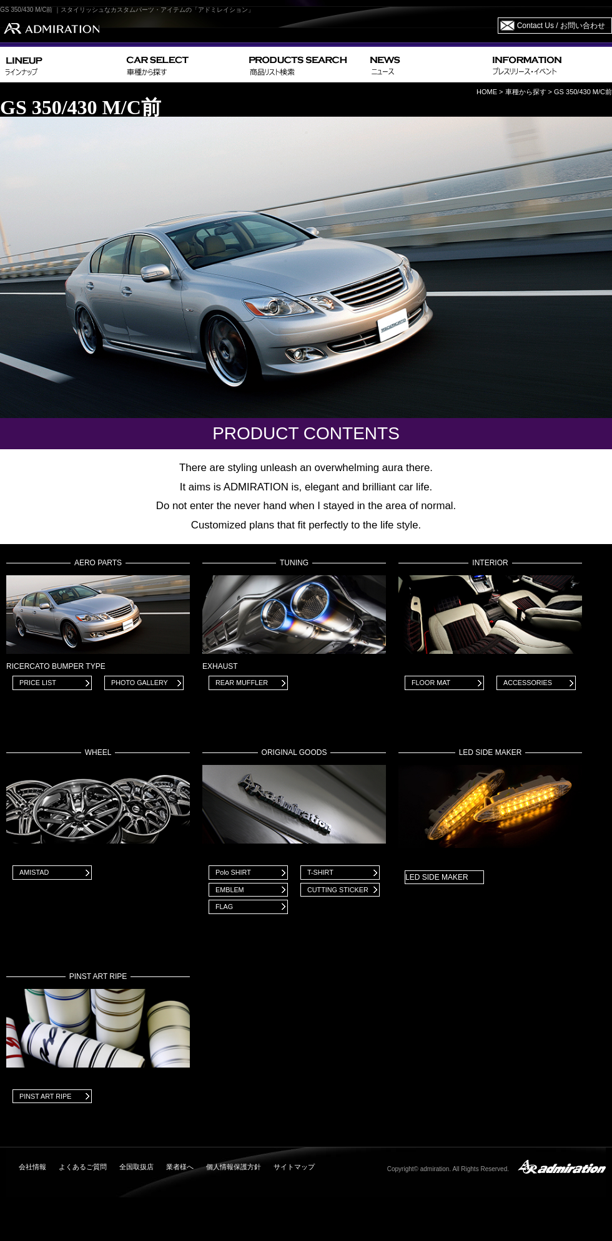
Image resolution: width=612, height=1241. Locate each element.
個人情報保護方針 (233, 1166)
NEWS (426, 64)
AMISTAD (34, 872)
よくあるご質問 (83, 1166)
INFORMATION (549, 64)
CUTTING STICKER (337, 889)
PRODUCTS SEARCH (304, 64)
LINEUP (61, 64)
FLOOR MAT (431, 682)
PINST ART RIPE (45, 1096)
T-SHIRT (320, 872)
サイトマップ (294, 1166)
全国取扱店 (136, 1166)
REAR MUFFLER (241, 682)
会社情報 (32, 1166)
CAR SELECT (183, 64)
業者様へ (180, 1166)
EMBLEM (229, 889)
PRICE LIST (37, 682)
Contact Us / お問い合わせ (561, 25)
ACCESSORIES (527, 682)
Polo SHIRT (233, 872)
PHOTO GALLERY (139, 682)
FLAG (224, 906)
